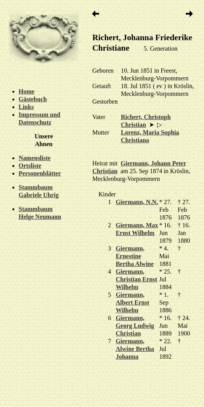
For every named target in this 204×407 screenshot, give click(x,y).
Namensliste (35, 158)
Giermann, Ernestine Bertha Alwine (135, 256)
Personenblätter (40, 173)
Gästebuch (33, 99)
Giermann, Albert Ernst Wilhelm (132, 302)
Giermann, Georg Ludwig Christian (135, 326)
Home (26, 91)
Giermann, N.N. (137, 202)
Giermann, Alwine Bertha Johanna (135, 349)
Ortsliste (30, 165)
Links (26, 107)
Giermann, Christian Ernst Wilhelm (136, 279)
